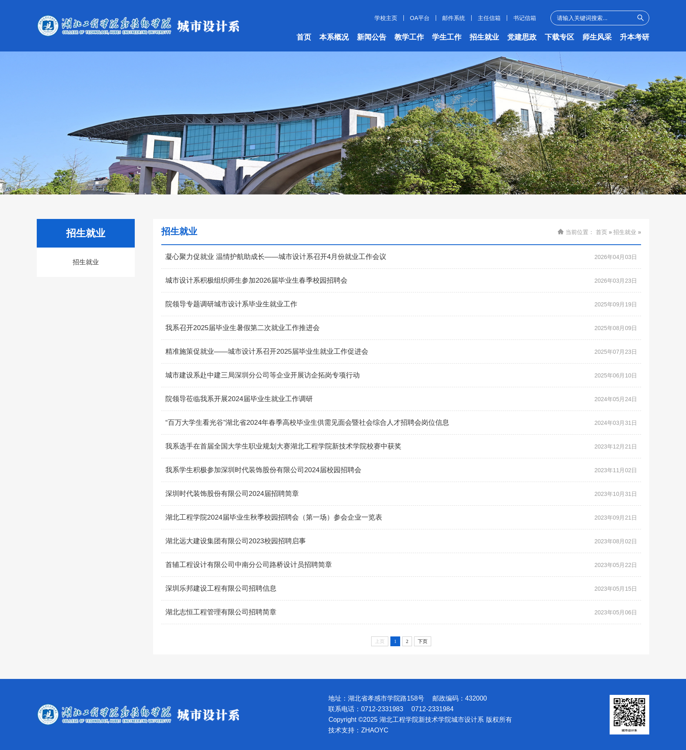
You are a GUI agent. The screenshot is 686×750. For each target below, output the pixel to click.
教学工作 (409, 37)
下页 (423, 641)
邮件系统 (453, 18)
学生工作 (446, 37)
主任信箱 (489, 18)
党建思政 (522, 37)
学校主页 (385, 18)
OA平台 (420, 18)
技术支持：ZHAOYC (358, 730)
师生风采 (597, 37)
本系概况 (334, 37)
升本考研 (634, 37)
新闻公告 (371, 37)
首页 (303, 37)
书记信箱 (524, 18)
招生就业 (484, 37)
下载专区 (559, 37)
